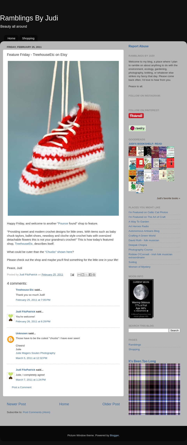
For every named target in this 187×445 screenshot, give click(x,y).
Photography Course (141, 249)
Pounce (63, 223)
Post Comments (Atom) (36, 412)
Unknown (22, 333)
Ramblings (135, 344)
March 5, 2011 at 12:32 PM (31, 358)
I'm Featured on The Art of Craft (147, 216)
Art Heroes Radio (139, 226)
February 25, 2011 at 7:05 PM (33, 299)
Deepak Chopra (138, 245)
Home (11, 38)
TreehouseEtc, (24, 243)
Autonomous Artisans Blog (144, 231)
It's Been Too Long (142, 361)
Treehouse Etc (25, 289)
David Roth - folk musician (144, 240)
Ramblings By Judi (29, 18)
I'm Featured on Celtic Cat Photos (148, 212)
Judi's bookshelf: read (145, 143)
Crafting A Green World (142, 235)
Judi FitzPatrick (25, 311)
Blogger (114, 435)
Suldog (133, 262)
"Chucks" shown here (58, 251)
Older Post (111, 404)
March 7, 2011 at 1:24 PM (31, 379)
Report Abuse (139, 46)
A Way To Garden (139, 221)
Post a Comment (22, 387)
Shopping (28, 38)
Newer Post (16, 404)
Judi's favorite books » (168, 198)
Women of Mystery (139, 266)
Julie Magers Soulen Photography (35, 353)
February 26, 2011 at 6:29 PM (33, 321)
